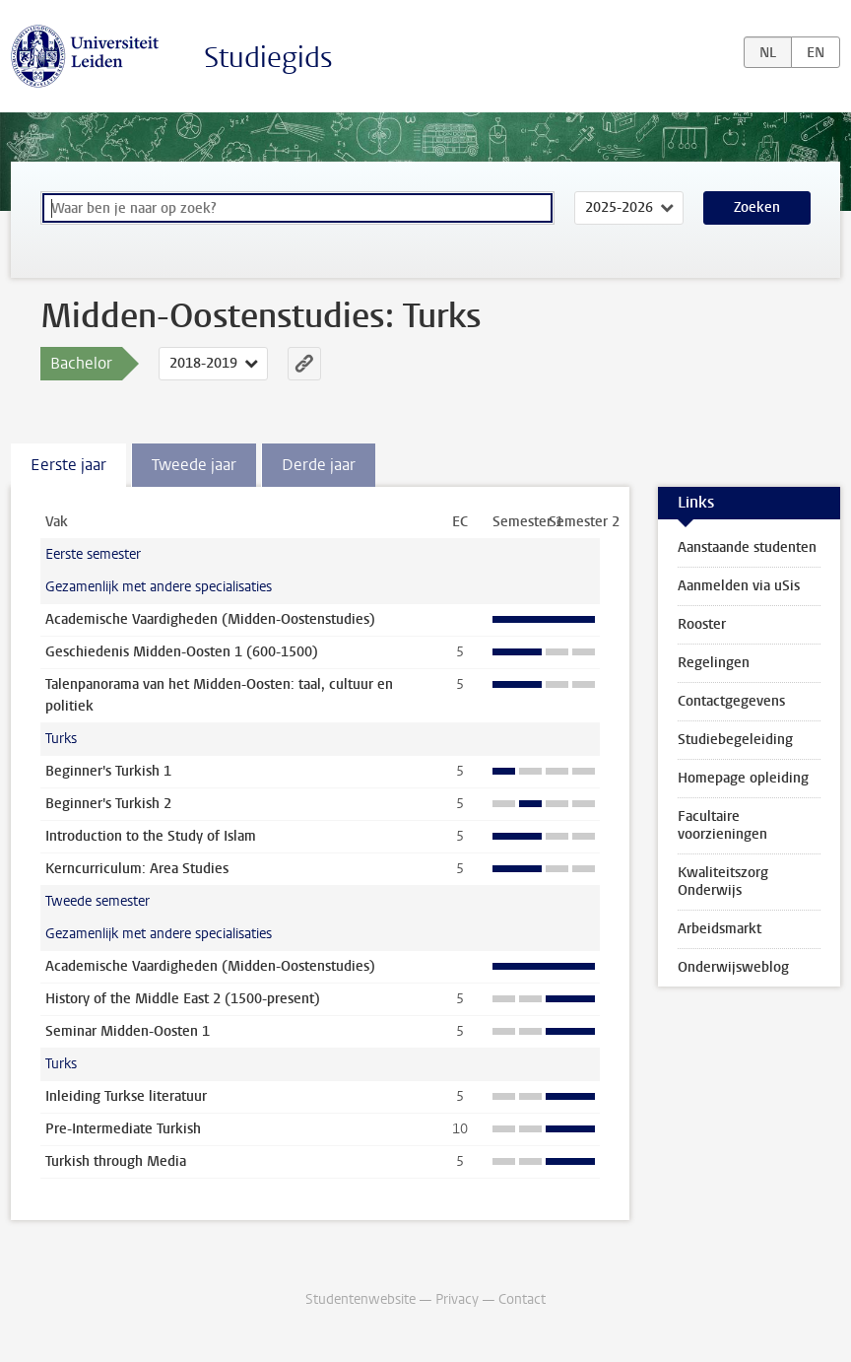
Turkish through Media (115, 1161)
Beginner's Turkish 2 (108, 803)
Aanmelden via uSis (739, 586)
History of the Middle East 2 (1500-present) (182, 998)
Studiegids (268, 57)
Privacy (457, 1299)
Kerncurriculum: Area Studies (137, 868)
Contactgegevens (731, 701)
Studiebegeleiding (735, 739)
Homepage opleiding (743, 778)
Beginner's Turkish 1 (108, 771)
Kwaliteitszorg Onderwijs (723, 881)
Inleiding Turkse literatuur (126, 1096)
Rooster (702, 624)
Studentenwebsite (360, 1299)
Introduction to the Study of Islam (150, 836)
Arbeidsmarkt (719, 928)
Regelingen (714, 662)
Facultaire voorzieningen (722, 825)
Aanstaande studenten (747, 547)
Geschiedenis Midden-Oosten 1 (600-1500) (181, 652)
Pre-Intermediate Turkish (123, 1129)
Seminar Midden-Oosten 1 (127, 1031)
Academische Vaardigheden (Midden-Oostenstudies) (210, 619)
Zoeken (757, 207)
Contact (522, 1299)
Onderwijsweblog (733, 967)
